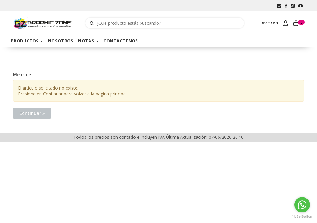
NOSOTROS (60, 41)
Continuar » (32, 113)
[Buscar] (91, 23)
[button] (279, 5)
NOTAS (88, 41)
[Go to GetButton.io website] (302, 217)
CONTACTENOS (120, 41)
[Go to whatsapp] (302, 204)
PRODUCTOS (27, 41)
